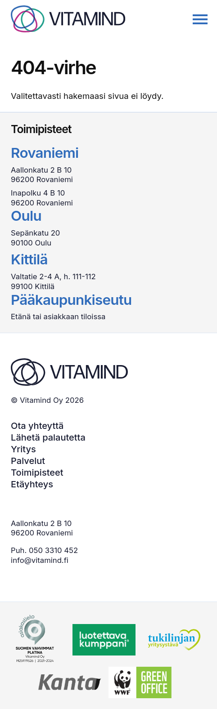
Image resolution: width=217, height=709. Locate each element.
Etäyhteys (32, 484)
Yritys (23, 449)
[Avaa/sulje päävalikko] (195, 20)
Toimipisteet (37, 472)
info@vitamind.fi (39, 560)
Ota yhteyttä (37, 425)
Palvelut (28, 460)
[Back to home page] (68, 18)
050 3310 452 (53, 550)
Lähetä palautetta (48, 437)
